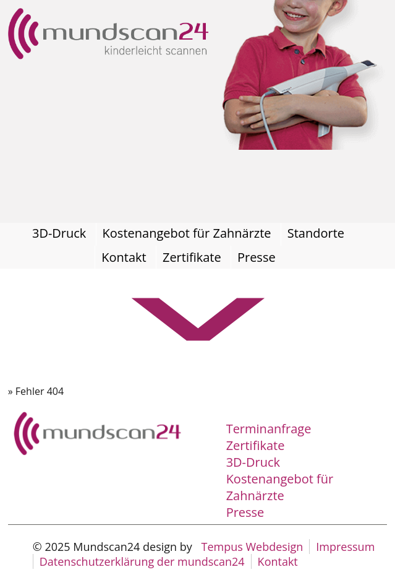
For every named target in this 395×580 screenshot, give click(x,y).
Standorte (315, 233)
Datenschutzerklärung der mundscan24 (142, 561)
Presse (256, 257)
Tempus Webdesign (252, 546)
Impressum (345, 546)
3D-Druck (59, 233)
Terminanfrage (269, 428)
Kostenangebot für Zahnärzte (187, 233)
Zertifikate (192, 257)
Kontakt (123, 257)
